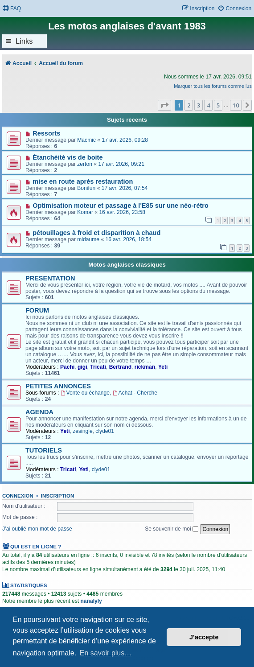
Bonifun (86, 188)
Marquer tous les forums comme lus (213, 86)
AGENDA (39, 412)
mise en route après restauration (83, 181)
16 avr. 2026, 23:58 (122, 212)
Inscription (57, 495)
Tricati (98, 367)
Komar (85, 212)
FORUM (37, 310)
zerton (84, 164)
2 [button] (188, 105)
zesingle (82, 431)
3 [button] (198, 105)
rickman (145, 367)
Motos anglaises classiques (127, 264)
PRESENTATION (50, 278)
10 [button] (236, 105)
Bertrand (120, 367)
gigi (82, 367)
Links (24, 41)
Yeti (163, 367)
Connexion (17, 495)
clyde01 (104, 431)
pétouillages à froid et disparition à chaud (96, 232)
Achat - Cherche (135, 393)
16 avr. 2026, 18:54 (129, 239)
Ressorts (46, 133)
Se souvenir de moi (171, 529)
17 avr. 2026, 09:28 (125, 140)
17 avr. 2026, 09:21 (121, 164)
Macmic (86, 140)
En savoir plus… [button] (106, 653)
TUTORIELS (43, 450)
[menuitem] (11, 9)
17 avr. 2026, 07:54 (125, 188)
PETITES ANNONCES (58, 386)
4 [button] (208, 105)
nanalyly (91, 601)
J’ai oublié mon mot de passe (37, 529)
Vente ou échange (85, 393)
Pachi (67, 367)
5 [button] (218, 105)
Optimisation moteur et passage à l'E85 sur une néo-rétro (121, 205)
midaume (88, 239)
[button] (164, 105)
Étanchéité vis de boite (67, 157)
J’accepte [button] (204, 637)
